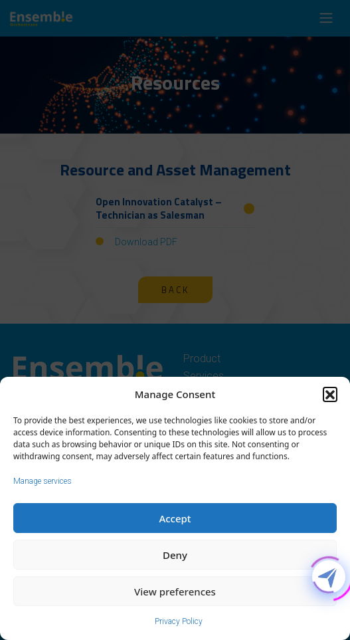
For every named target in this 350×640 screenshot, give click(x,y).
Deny (175, 555)
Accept (175, 518)
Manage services (42, 481)
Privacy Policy (179, 621)
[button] (330, 394)
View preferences (175, 591)
